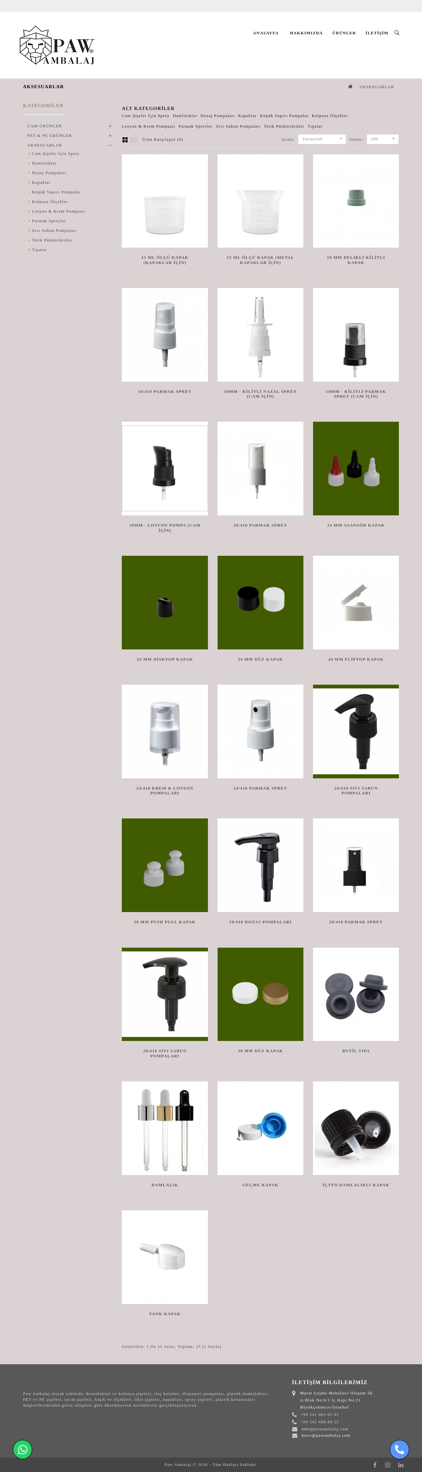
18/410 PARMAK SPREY (165, 391)
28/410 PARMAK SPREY (356, 921)
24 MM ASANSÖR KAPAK (356, 525)
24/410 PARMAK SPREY (260, 788)
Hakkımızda (306, 32)
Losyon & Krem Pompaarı (58, 211)
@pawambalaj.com (329, 1428)
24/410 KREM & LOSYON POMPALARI (164, 790)
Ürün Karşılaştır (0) (162, 139)
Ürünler (344, 32)
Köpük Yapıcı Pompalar (56, 192)
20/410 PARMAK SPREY (260, 525)
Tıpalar (39, 249)
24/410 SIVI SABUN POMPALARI (356, 790)
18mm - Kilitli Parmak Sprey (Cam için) (356, 394)
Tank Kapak (165, 1313)
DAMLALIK (164, 1184)
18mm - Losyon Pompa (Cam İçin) (165, 527)
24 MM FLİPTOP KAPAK (356, 659)
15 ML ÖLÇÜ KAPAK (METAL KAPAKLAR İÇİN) (260, 260)
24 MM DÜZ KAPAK (260, 659)
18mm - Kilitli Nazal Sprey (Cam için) (260, 394)
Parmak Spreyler (49, 220)
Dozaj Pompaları (49, 172)
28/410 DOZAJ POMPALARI (260, 921)
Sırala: (288, 139)
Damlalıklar (44, 163)
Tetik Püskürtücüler (52, 240)
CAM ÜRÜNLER (44, 125)
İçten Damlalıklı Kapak (356, 1184)
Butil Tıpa (356, 1050)
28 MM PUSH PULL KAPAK (165, 921)
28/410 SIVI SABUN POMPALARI (164, 1053)
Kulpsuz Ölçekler (50, 201)
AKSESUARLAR (376, 86)
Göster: (351, 139)
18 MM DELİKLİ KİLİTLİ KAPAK (356, 260)
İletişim (377, 32)
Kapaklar (41, 182)
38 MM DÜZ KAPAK (260, 1050)
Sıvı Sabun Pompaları (54, 230)
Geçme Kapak (260, 1184)
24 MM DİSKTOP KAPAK (165, 659)
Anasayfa (266, 32)
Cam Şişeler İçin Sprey (56, 153)
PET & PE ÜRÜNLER (49, 135)
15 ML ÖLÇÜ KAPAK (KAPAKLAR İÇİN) (164, 260)
